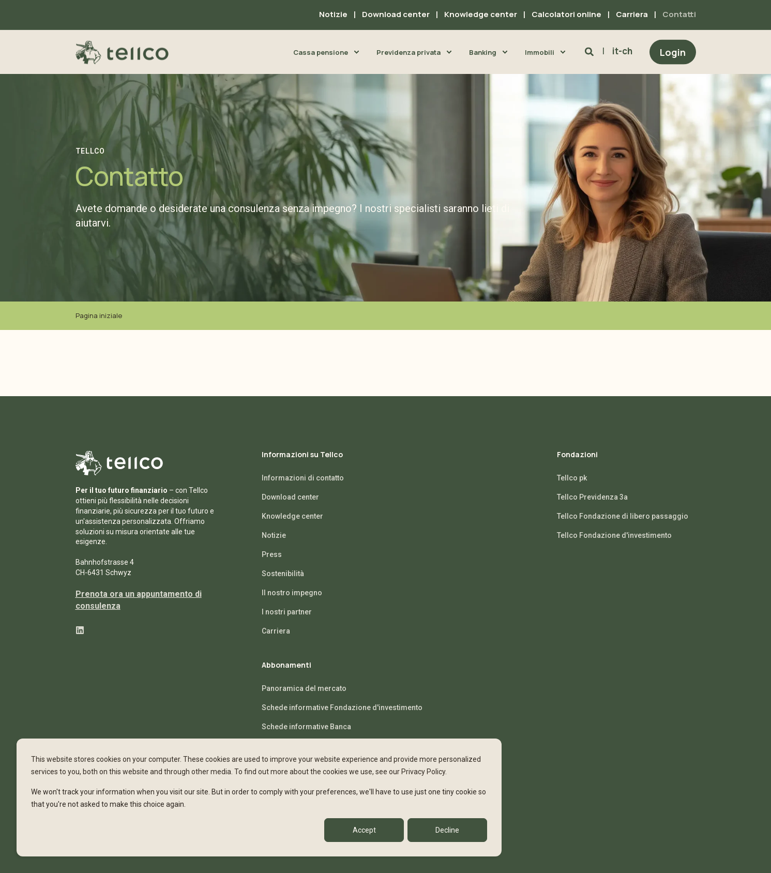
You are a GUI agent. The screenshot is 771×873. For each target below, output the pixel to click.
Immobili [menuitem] (539, 51)
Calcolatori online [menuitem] (566, 14)
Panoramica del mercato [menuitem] (304, 688)
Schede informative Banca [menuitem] (306, 727)
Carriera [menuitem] (632, 14)
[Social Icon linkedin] (79, 630)
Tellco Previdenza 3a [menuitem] (592, 497)
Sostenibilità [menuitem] (283, 573)
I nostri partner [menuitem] (287, 612)
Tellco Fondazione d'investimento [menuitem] (614, 535)
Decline (447, 830)
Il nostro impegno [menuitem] (292, 593)
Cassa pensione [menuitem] (320, 51)
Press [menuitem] (272, 554)
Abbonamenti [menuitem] (286, 665)
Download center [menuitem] (396, 14)
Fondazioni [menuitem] (577, 455)
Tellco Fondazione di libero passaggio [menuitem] (622, 516)
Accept (364, 830)
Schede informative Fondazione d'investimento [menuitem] (342, 707)
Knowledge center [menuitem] (480, 14)
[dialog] (259, 797)
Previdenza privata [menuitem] (408, 51)
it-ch (622, 51)
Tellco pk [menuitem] (572, 478)
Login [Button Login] (673, 52)
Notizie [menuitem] (333, 14)
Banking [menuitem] (482, 51)
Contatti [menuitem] (679, 14)
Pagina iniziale (98, 315)
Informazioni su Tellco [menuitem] (302, 455)
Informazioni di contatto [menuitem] (303, 478)
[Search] (590, 51)
